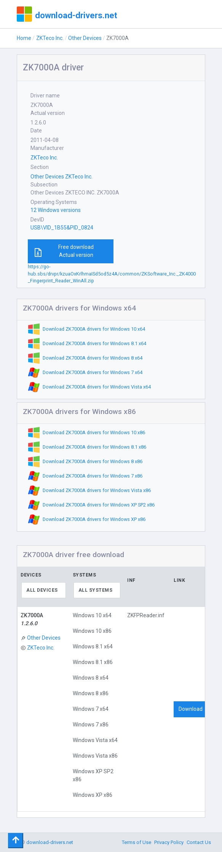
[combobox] (43, 590)
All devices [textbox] (42, 590)
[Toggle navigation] (15, 840)
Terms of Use (136, 842)
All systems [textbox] (95, 590)
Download (191, 709)
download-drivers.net (76, 15)
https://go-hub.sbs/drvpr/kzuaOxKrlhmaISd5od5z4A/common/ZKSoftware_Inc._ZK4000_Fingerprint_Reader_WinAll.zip (112, 274)
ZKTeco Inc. (50, 38)
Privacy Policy (169, 842)
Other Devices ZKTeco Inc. (61, 177)
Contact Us (199, 842)
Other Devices (85, 38)
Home (24, 38)
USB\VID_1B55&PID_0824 (61, 228)
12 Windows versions (55, 210)
